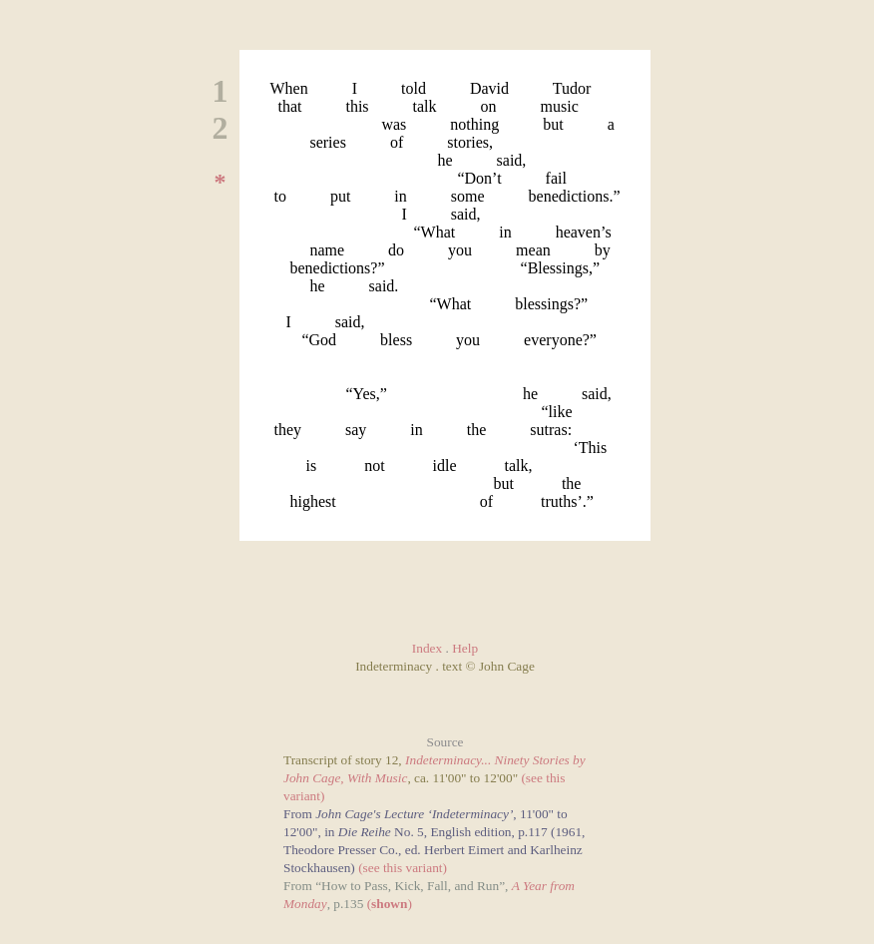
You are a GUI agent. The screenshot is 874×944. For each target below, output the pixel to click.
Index (427, 648)
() (389, 903)
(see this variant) (402, 867)
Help (465, 648)
